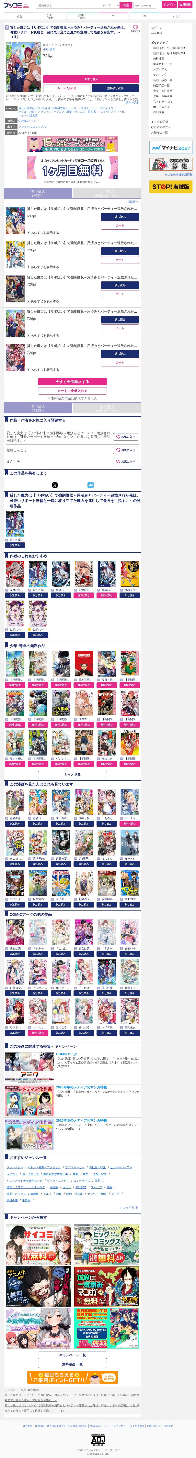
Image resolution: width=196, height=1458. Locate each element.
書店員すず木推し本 (55, 1174)
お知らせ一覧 (159, 132)
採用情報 (39, 1426)
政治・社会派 (74, 1193)
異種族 (34, 1193)
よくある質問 (159, 121)
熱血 (59, 1193)
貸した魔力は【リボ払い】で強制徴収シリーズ (47, 108)
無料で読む (84, 595)
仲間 (97, 1180)
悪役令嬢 (12, 1200)
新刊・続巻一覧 (162, 80)
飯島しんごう (51, 45)
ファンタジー (107, 108)
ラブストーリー (88, 108)
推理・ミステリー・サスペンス (26, 1187)
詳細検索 (158, 112)
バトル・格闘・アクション (35, 111)
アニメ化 (103, 111)
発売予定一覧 (161, 85)
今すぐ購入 (91, 79)
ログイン (169, 4)
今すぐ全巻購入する (72, 382)
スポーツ (96, 1187)
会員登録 (184, 4)
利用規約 (168, 1426)
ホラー (67, 1187)
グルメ (47, 1193)
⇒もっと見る (128, 1208)
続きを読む (132, 102)
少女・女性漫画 (162, 90)
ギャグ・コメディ (58, 1180)
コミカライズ (82, 1180)
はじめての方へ (160, 127)
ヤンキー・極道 (97, 1193)
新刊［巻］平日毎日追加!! (169, 47)
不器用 (26, 1200)
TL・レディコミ (163, 101)
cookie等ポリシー (99, 1426)
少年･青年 (49, 49)
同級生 (54, 1187)
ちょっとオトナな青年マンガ (24, 1180)
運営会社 (27, 1426)
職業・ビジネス (76, 111)
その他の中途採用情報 (178, 174)
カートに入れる (66, 88)
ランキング (160, 74)
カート (120, 225)
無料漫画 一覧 (72, 1364)
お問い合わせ (154, 1426)
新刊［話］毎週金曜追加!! (169, 53)
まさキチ (67, 45)
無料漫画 (158, 58)
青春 (109, 1187)
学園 (75, 1174)
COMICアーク (27, 120)
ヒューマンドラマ (121, 1167)
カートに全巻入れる (72, 391)
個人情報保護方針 (56, 1426)
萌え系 (92, 111)
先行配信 (80, 1187)
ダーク (115, 1193)
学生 (85, 1174)
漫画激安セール (162, 64)
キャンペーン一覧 (72, 1355)
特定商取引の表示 (77, 1426)
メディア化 (118, 111)
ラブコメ (58, 111)
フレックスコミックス (32, 126)
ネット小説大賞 (28, 115)
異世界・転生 (97, 1167)
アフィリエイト (119, 1426)
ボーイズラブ (30, 1174)
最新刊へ (133, 201)
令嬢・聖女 (100, 1174)
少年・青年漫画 (162, 96)
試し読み (120, 216)
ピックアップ (159, 42)
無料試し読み (115, 88)
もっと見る (72, 775)
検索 (125, 5)
